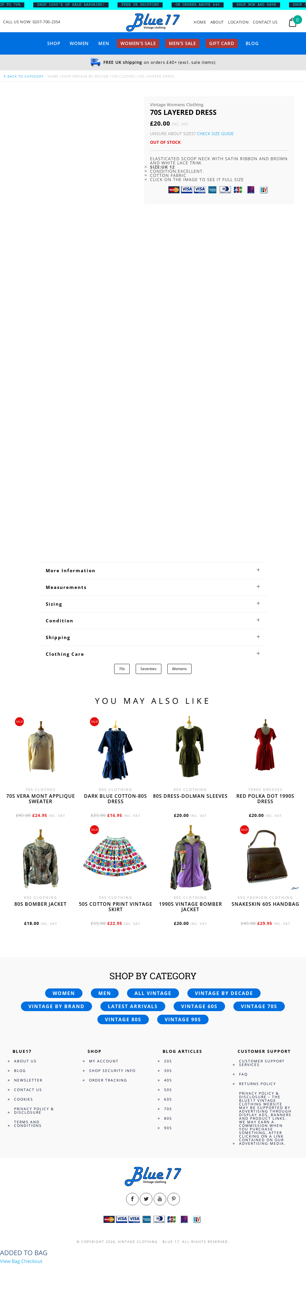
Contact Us (265, 22)
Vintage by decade (224, 993)
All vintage (153, 993)
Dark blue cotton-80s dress (115, 799)
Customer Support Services (262, 1063)
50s (168, 1089)
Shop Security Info (112, 1070)
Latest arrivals (133, 1006)
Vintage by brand (56, 1006)
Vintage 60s (199, 1006)
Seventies (148, 668)
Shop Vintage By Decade (85, 76)
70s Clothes (123, 76)
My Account (104, 1061)
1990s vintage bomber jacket (190, 907)
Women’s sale (138, 43)
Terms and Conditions (28, 1123)
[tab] (153, 570)
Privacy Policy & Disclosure (34, 1110)
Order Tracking (108, 1080)
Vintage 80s (123, 1019)
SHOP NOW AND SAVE (260, 5)
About (217, 22)
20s (168, 1061)
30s (168, 1070)
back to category (23, 76)
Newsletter (28, 1080)
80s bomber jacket (40, 904)
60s (168, 1099)
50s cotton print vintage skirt (115, 907)
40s (168, 1080)
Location (238, 22)
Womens (179, 668)
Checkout (31, 1261)
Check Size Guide (215, 133)
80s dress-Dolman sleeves (190, 796)
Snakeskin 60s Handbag (265, 904)
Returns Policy (257, 1083)
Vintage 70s (259, 1006)
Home (200, 22)
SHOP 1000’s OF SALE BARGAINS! (75, 5)
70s (122, 668)
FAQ (243, 1074)
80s (168, 1118)
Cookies (23, 1099)
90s (168, 1127)
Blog (252, 43)
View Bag (10, 1261)
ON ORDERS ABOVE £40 (202, 5)
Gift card (221, 43)
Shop (53, 43)
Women (79, 43)
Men (103, 43)
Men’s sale (182, 43)
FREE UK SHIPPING (144, 5)
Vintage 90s (183, 1019)
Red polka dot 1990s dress (265, 799)
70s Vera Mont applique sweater (40, 799)
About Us (25, 1061)
